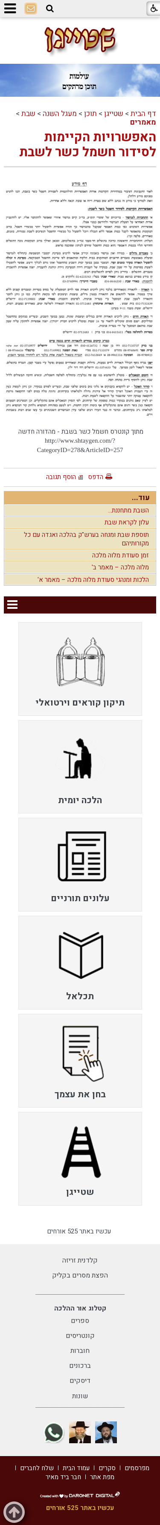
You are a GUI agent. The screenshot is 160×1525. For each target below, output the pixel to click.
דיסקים (80, 1381)
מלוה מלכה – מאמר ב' (120, 567)
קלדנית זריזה (80, 1260)
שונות (80, 1396)
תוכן (90, 113)
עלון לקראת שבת (127, 522)
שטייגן (113, 113)
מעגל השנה (60, 113)
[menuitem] (80, 669)
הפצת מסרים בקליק (80, 1275)
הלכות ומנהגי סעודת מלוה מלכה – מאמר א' (93, 579)
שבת (28, 113)
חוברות (80, 1351)
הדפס (95, 477)
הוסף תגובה (61, 477)
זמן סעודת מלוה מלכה (120, 555)
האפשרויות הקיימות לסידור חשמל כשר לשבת (87, 145)
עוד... (141, 497)
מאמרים (143, 122)
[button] (50, 8)
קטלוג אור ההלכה (80, 1308)
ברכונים (80, 1366)
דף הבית (143, 113)
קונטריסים (80, 1336)
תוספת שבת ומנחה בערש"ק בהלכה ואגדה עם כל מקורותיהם (86, 539)
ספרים (80, 1321)
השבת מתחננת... (128, 510)
